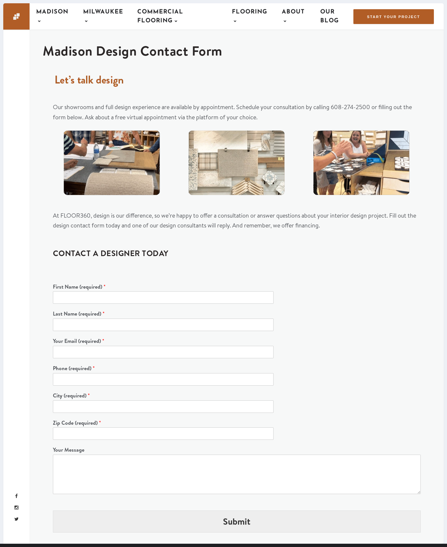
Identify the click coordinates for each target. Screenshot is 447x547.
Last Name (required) (79, 313)
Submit (236, 521)
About (293, 12)
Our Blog (329, 16)
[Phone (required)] (163, 379)
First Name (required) (79, 286)
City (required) (71, 395)
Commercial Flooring (160, 16)
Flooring (249, 12)
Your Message (68, 449)
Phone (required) (74, 368)
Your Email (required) (78, 341)
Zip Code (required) (77, 422)
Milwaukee (103, 12)
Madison (52, 12)
